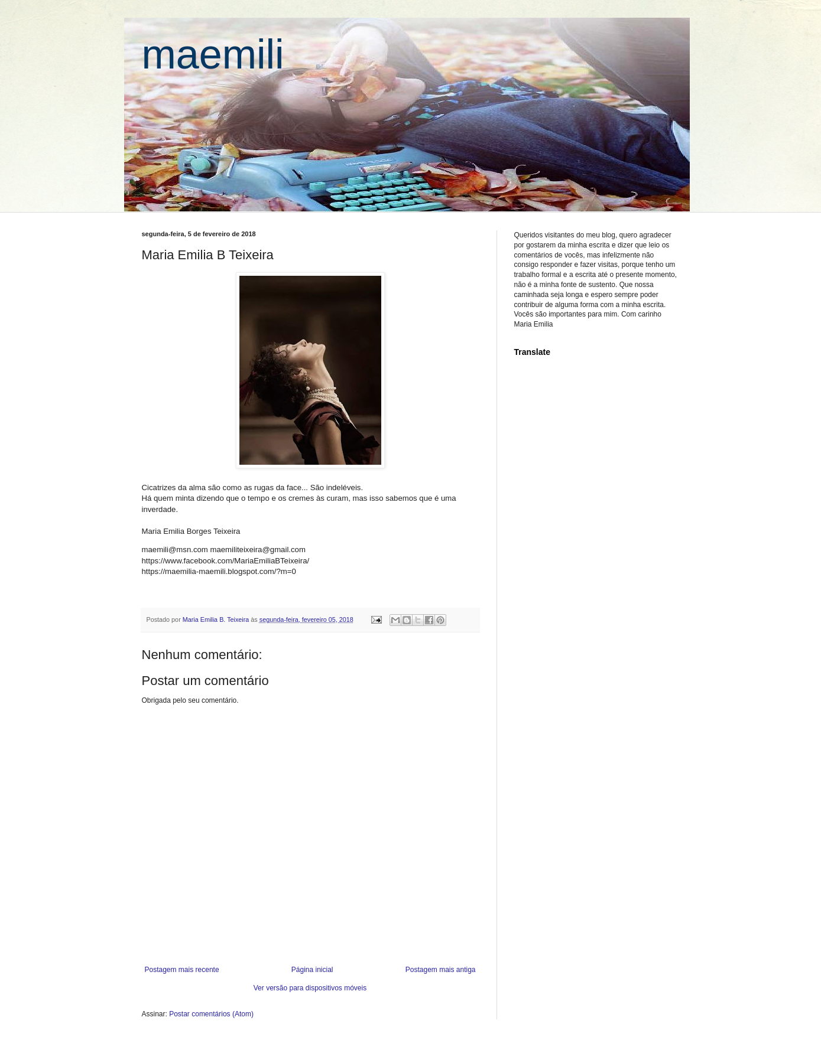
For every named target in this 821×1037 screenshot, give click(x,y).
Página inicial (312, 970)
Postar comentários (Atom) (211, 1014)
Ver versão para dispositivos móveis (310, 988)
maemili (213, 54)
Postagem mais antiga (440, 970)
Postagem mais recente (182, 970)
